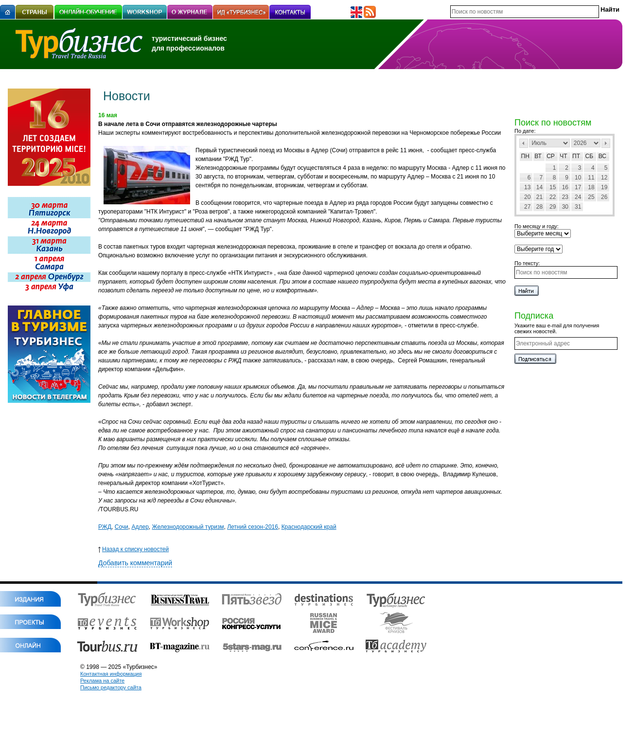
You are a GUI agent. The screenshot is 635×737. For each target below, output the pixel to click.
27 (527, 206)
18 (591, 187)
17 (578, 187)
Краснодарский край (309, 526)
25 (591, 197)
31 (578, 206)
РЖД (104, 526)
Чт (563, 156)
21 (539, 197)
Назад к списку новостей (133, 549)
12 (604, 177)
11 (591, 177)
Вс (602, 156)
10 (578, 177)
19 (604, 187)
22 (552, 197)
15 (552, 187)
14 (539, 187)
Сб (589, 156)
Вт (538, 156)
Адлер (139, 526)
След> (605, 143)
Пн (525, 156)
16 (565, 187)
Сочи (121, 526)
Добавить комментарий (135, 563)
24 (578, 197)
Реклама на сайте (102, 680)
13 (527, 187)
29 (552, 206)
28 (539, 206)
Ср (551, 156)
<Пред (523, 143)
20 (527, 197)
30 (565, 206)
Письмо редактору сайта (110, 687)
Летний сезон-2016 (252, 526)
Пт (576, 156)
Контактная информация (110, 674)
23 (565, 197)
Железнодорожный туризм (188, 526)
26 (604, 197)
